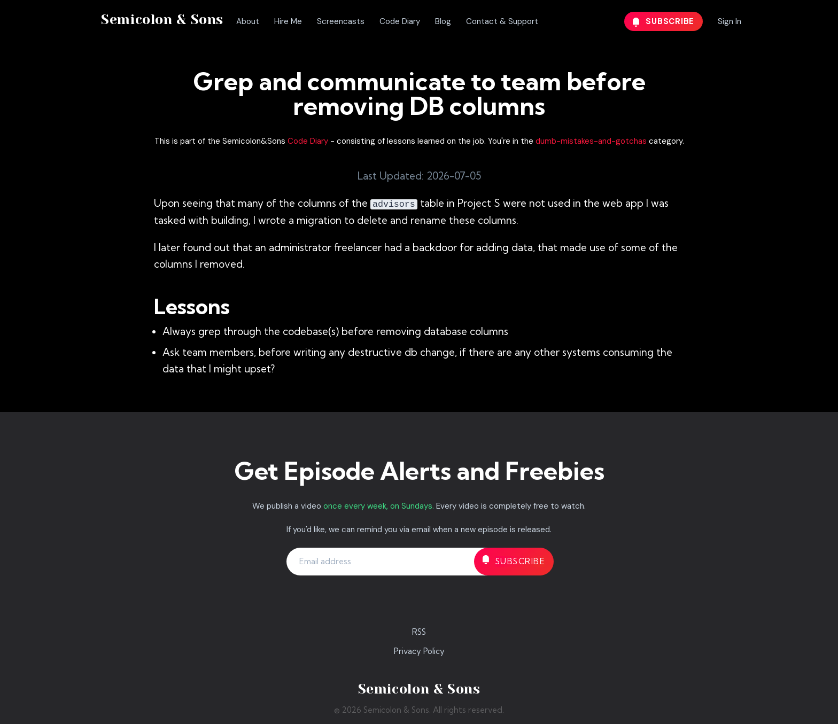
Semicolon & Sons (162, 19)
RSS (419, 632)
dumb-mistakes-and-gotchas (591, 141)
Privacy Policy (419, 651)
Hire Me (288, 21)
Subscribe (664, 21)
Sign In (729, 21)
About (247, 21)
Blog (443, 21)
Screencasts (340, 21)
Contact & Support (502, 21)
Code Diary (399, 21)
